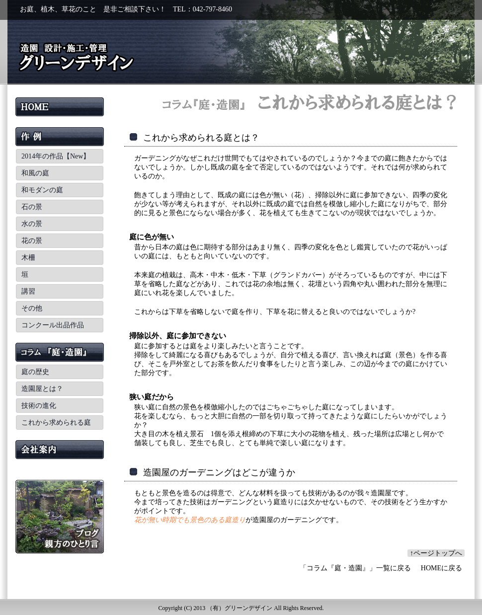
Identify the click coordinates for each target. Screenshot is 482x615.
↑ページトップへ (436, 553)
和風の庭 (35, 173)
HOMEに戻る (441, 568)
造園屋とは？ (42, 388)
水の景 (31, 224)
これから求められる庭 (56, 422)
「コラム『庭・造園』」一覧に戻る (355, 568)
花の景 (31, 240)
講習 (28, 291)
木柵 (28, 257)
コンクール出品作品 (52, 325)
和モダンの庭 (42, 190)
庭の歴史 (35, 372)
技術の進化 (38, 405)
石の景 (31, 207)
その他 (31, 308)
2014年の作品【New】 (55, 156)
